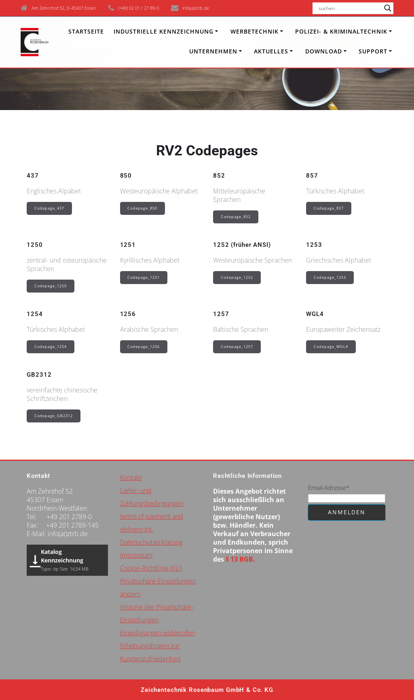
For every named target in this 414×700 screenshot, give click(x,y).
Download (323, 51)
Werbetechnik (254, 31)
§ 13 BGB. (240, 559)
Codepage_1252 (237, 277)
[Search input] (349, 8)
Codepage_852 (236, 216)
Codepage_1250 (50, 285)
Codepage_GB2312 (53, 415)
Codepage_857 (329, 208)
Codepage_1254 (50, 346)
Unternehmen (213, 51)
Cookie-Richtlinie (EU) (151, 568)
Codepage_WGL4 (331, 346)
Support (373, 51)
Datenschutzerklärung (151, 542)
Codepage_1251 (143, 277)
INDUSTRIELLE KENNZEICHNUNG (163, 31)
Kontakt (131, 477)
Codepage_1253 (330, 277)
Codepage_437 (49, 208)
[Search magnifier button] (387, 8)
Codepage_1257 (237, 346)
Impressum (136, 555)
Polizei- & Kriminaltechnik (341, 31)
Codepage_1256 (143, 346)
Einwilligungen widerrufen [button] (157, 632)
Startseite (86, 31)
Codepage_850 (142, 208)
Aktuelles (271, 51)
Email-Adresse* (328, 488)
